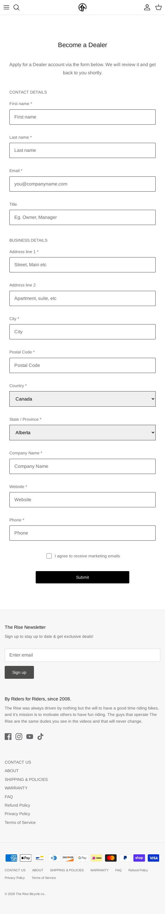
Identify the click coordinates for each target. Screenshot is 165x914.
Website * (18, 486)
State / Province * (25, 419)
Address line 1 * (23, 251)
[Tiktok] (40, 736)
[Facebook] (8, 736)
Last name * (20, 137)
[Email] (82, 655)
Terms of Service (20, 822)
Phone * (16, 520)
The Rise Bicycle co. (30, 894)
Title (13, 204)
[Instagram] (19, 736)
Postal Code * (22, 352)
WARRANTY (16, 788)
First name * (20, 103)
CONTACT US (18, 762)
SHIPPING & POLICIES (26, 779)
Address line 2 (22, 285)
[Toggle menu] (6, 7)
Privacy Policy (17, 813)
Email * (15, 170)
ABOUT (12, 770)
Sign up (19, 672)
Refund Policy (17, 805)
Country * (18, 385)
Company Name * (25, 453)
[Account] (145, 7)
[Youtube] (29, 736)
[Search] (19, 7)
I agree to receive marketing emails (87, 556)
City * (14, 318)
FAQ (9, 796)
